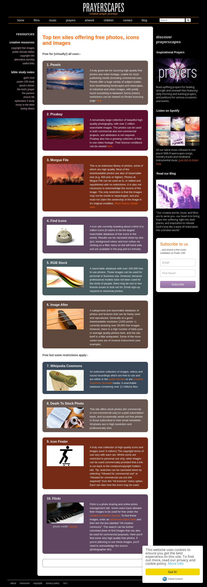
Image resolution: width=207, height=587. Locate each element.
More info (176, 563)
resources (25, 583)
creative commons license (105, 515)
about (13, 583)
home (20, 20)
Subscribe (177, 284)
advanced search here (123, 519)
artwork (89, 20)
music (53, 20)
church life (29, 97)
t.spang (73, 526)
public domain (117, 379)
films (37, 20)
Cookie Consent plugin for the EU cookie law (173, 579)
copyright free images (23, 48)
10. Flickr (54, 498)
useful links (28, 63)
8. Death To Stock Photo (65, 403)
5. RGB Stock (57, 263)
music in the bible (25, 104)
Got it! (172, 572)
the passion (28, 93)
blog (144, 20)
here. (99, 100)
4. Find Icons (57, 221)
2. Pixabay (54, 114)
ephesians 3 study (25, 101)
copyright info (27, 55)
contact (127, 20)
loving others (27, 108)
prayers (70, 20)
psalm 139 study (25, 81)
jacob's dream (26, 85)
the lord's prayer (26, 89)
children (109, 20)
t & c (65, 583)
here (109, 146)
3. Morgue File (58, 160)
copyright (37, 583)
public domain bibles (24, 51)
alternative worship (24, 59)
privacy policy (52, 583)
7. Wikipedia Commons (64, 366)
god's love (29, 77)
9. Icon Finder (57, 441)
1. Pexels (54, 64)
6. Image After (57, 304)
